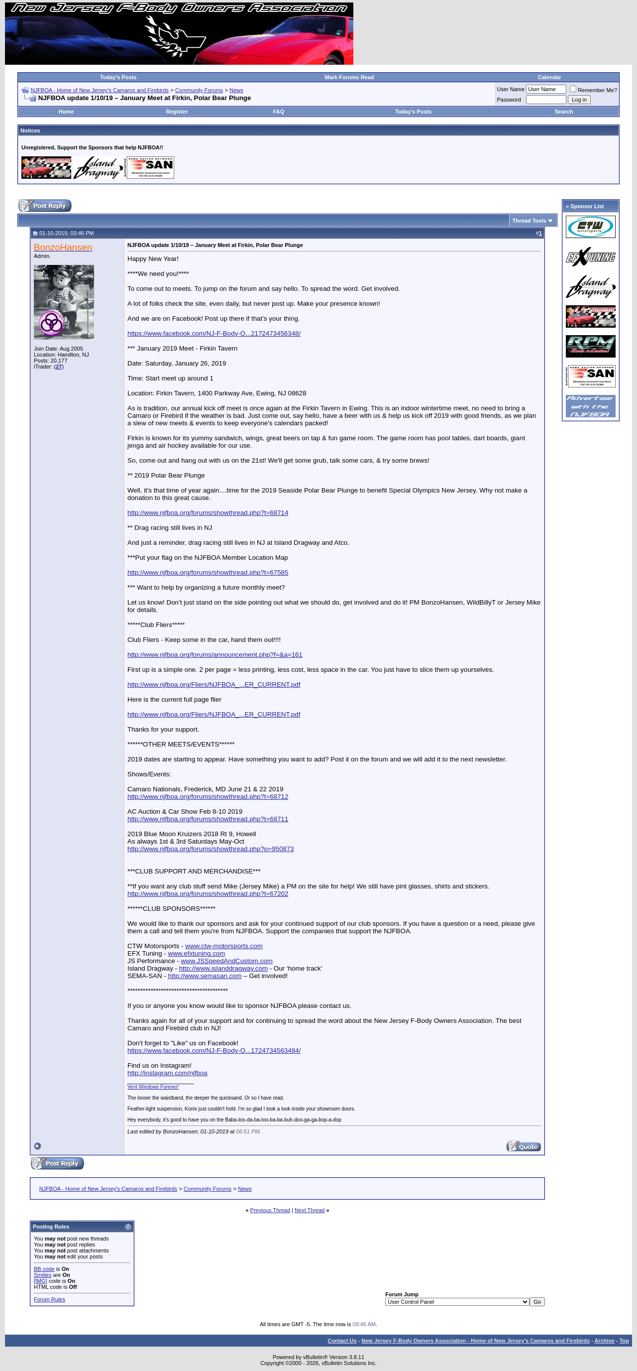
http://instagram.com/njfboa (167, 1073)
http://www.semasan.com (204, 976)
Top (624, 1341)
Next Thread (309, 1210)
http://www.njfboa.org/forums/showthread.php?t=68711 (207, 819)
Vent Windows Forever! (153, 1087)
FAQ (279, 112)
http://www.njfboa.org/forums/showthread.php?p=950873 (210, 849)
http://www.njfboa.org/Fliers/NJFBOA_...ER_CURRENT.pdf (213, 684)
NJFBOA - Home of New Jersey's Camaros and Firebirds (100, 90)
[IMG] (40, 1281)
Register (177, 112)
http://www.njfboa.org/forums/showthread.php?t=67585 (207, 572)
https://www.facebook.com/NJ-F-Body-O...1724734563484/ (214, 1050)
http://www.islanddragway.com (223, 968)
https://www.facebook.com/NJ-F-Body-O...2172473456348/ (214, 333)
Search (564, 112)
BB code (44, 1269)
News (236, 90)
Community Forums (199, 90)
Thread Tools (529, 221)
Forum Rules (49, 1299)
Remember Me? (593, 90)
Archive (605, 1341)
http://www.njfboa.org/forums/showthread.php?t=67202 (207, 893)
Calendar (549, 77)
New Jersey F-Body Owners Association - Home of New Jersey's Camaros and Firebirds (475, 1341)
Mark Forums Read (349, 77)
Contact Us (341, 1341)
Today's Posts (118, 77)
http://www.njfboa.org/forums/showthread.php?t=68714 (207, 512)
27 (59, 367)
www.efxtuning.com (196, 953)
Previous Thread (270, 1210)
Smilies (42, 1275)
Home (66, 112)
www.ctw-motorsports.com (224, 946)
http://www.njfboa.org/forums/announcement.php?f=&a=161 (215, 654)
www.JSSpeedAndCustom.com (226, 961)
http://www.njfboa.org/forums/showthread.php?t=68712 (207, 796)
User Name (511, 89)
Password (509, 100)
